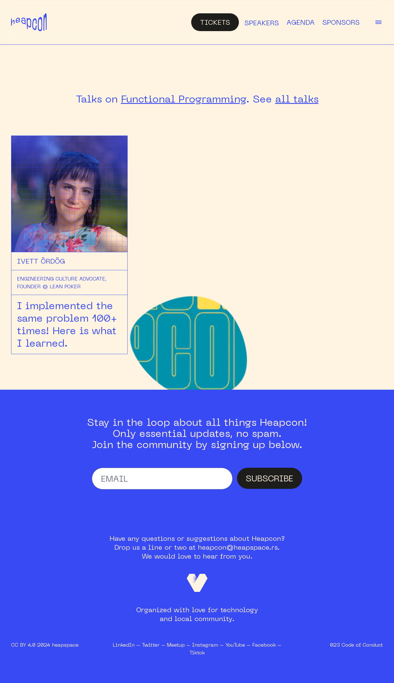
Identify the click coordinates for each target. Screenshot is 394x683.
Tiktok (197, 652)
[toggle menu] (378, 22)
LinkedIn (124, 645)
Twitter (151, 645)
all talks (297, 99)
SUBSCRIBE (269, 478)
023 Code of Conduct (356, 645)
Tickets (215, 22)
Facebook (264, 645)
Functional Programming (183, 99)
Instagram (205, 645)
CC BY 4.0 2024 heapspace (45, 645)
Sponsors (341, 22)
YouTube (235, 645)
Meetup (176, 645)
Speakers (261, 23)
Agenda (301, 22)
